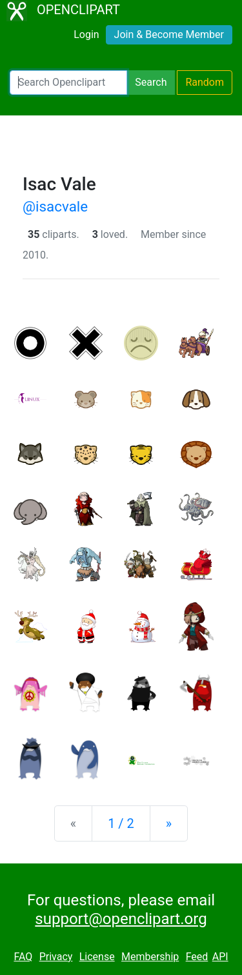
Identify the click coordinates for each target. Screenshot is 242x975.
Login (86, 34)
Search (150, 82)
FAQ (23, 956)
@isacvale (55, 206)
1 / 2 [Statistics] (121, 823)
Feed (197, 956)
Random (204, 82)
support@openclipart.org (121, 919)
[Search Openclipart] (68, 82)
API (220, 956)
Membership (150, 956)
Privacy (56, 956)
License (97, 956)
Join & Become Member (169, 34)
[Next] (169, 823)
